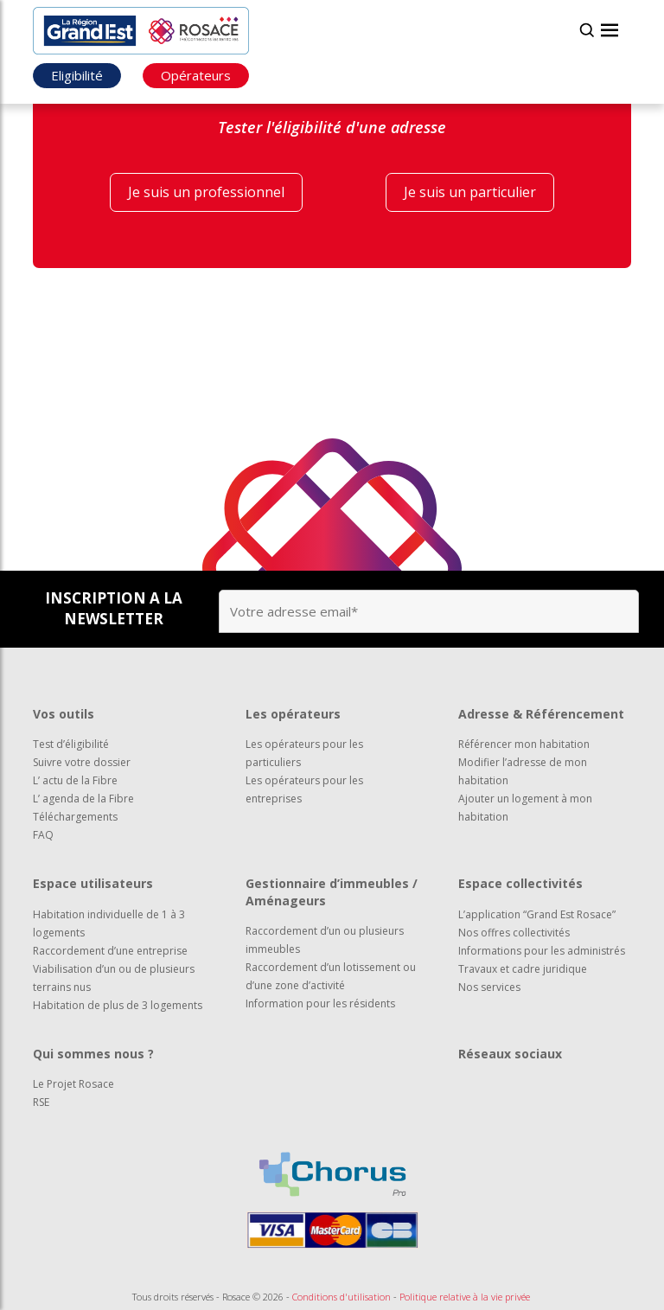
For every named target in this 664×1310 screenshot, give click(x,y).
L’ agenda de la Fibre (83, 798)
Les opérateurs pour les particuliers (304, 753)
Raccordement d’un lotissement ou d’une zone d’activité (331, 976)
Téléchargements (75, 816)
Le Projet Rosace (73, 1084)
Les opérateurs (293, 714)
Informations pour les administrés (541, 950)
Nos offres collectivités (514, 932)
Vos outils (63, 714)
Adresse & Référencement (541, 714)
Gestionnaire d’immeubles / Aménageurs (332, 892)
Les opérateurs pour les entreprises (304, 789)
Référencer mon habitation (524, 744)
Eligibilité (77, 75)
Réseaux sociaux (510, 1053)
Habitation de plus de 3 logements (117, 1005)
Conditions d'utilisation (341, 1296)
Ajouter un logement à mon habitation (525, 807)
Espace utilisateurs (93, 883)
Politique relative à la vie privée (464, 1296)
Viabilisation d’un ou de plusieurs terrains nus (114, 978)
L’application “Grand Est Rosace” (537, 914)
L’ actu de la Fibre (75, 780)
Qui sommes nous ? (93, 1053)
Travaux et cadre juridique (522, 969)
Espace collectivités (520, 883)
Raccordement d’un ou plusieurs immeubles (325, 939)
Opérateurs (196, 75)
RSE (41, 1102)
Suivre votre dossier (82, 762)
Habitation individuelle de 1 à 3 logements (109, 923)
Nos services (489, 987)
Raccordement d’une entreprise (110, 950)
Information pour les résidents (320, 1003)
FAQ (43, 835)
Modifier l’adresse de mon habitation (522, 771)
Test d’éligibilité (71, 744)
